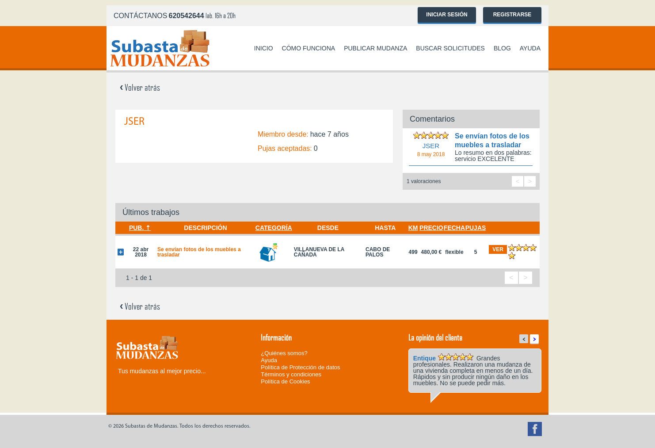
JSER (431, 145)
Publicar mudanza (375, 48)
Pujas (475, 227)
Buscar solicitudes (450, 48)
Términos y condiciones (291, 374)
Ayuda (530, 48)
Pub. (136, 227)
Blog (502, 48)
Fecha (454, 227)
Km (413, 227)
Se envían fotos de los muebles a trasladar (199, 252)
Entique (424, 358)
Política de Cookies (285, 381)
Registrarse (512, 14)
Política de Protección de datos (300, 367)
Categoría (273, 227)
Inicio (263, 48)
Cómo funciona (308, 48)
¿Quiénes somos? (284, 353)
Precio (431, 227)
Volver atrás (140, 87)
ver (497, 249)
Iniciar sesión (446, 14)
